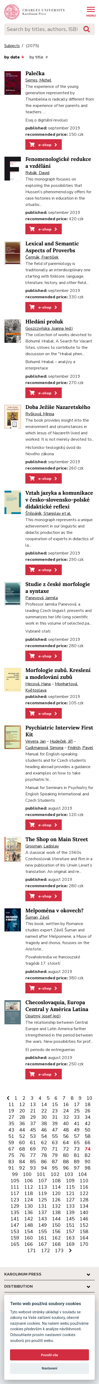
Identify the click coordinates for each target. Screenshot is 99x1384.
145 (70, 1219)
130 (28, 1206)
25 (77, 1111)
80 (66, 1155)
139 (70, 1212)
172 (45, 1250)
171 (31, 1250)
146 (84, 1219)
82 (88, 1155)
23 (55, 1111)
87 (55, 1161)
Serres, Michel (38, 80)
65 (77, 1142)
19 (11, 1111)
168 (56, 1244)
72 (66, 1149)
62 (44, 1142)
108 (56, 1181)
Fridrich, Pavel (80, 748)
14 (44, 1104)
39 (55, 1123)
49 (77, 1130)
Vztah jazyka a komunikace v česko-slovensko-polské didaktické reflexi (59, 500)
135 (15, 1212)
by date (14, 57)
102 (55, 1174)
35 (11, 1123)
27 (11, 1117)
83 (11, 1161)
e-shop (43, 144)
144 (56, 1219)
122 (84, 1193)
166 (28, 1244)
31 (55, 1117)
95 (55, 1168)
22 (44, 1111)
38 (44, 1123)
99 (15, 1174)
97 (77, 1168)
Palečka (35, 73)
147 (15, 1225)
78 (44, 1155)
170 (84, 1244)
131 (42, 1206)
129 (15, 1206)
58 (88, 1136)
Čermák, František (42, 257)
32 (66, 1117)
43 (11, 1130)
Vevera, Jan (35, 741)
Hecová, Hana (38, 684)
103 (68, 1174)
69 (33, 1149)
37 (33, 1123)
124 (28, 1200)
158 (84, 1231)
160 (28, 1238)
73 (77, 1149)
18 (88, 1104)
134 (84, 1206)
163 (70, 1238)
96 (66, 1168)
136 (28, 1212)
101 (41, 1174)
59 (11, 1142)
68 (22, 1149)
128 (84, 1200)
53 (33, 1136)
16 (66, 1104)
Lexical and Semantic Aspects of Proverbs (52, 247)
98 (88, 1168)
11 (11, 1104)
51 (11, 1136)
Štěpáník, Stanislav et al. (48, 513)
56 (66, 1136)
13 (33, 1104)
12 (22, 1104)
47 (55, 1130)
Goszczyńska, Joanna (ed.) (49, 328)
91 (11, 1168)
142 (28, 1219)
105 (15, 1181)
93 (33, 1168)
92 (22, 1168)
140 (84, 1212)
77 (33, 1155)
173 (59, 1250)
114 (56, 1187)
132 (56, 1206)
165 (15, 1244)
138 (56, 1212)
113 (42, 1187)
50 (88, 1130)
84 (22, 1161)
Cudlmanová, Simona (44, 748)
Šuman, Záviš (37, 917)
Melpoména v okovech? (54, 910)
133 (70, 1206)
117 (15, 1193)
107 (42, 1181)
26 (88, 1111)
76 (22, 1155)
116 (84, 1187)
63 (55, 1142)
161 (42, 1238)
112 (28, 1187)
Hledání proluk (44, 321)
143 (42, 1219)
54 (44, 1136)
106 (28, 1181)
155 (42, 1231)
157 (70, 1231)
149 (42, 1225)
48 (66, 1130)
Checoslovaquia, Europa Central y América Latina (56, 1006)
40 (66, 1123)
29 (33, 1117)
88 (66, 1161)
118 (28, 1193)
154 (28, 1231)
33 (77, 1117)
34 (88, 1117)
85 (33, 1161)
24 (66, 1111)
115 (70, 1187)
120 (56, 1193)
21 (33, 1111)
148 (28, 1225)
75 (11, 1155)
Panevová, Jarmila (41, 598)
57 (77, 1136)
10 (89, 1098)
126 (56, 1200)
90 (88, 1161)
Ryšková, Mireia (39, 414)
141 (15, 1219)
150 (56, 1225)
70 (44, 1149)
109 (70, 1181)
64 (66, 1142)
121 (70, 1193)
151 (70, 1225)
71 (55, 1149)
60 (22, 1142)
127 (70, 1200)
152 (84, 1225)
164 (84, 1238)
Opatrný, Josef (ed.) (43, 1016)
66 (88, 1142)
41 (77, 1123)
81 (77, 1155)
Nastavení (49, 1368)
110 (84, 1181)
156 (56, 1231)
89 (77, 1161)
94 (44, 1168)
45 (33, 1130)
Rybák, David (37, 173)
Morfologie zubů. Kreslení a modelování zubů (58, 673)
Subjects (12, 45)
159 (15, 1238)
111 (15, 1187)
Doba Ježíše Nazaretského (57, 407)
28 (22, 1117)
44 (22, 1130)
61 (33, 1142)
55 (55, 1136)
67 (11, 1149)
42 (88, 1123)
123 (15, 1200)
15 (55, 1104)
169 (70, 1244)
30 (44, 1117)
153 (15, 1231)
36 (22, 1123)
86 (44, 1161)
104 (82, 1174)
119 (42, 1193)
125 (42, 1200)
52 (22, 1136)
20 (22, 1111)
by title (39, 57)
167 (42, 1244)
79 (55, 1155)
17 (77, 1104)
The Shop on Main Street (56, 839)
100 (27, 1174)
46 (44, 1130)
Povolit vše (49, 1355)
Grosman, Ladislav (42, 846)
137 (42, 1212)
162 (56, 1238)
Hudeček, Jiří (61, 741)
